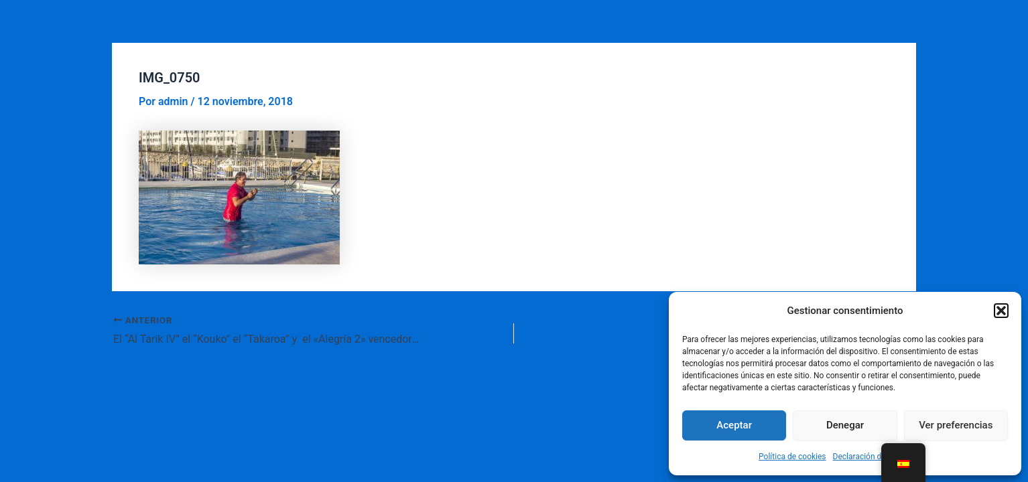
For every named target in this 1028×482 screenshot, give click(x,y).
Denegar (845, 425)
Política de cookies (792, 456)
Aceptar (734, 425)
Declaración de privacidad (879, 456)
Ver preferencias (955, 425)
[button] (1001, 310)
